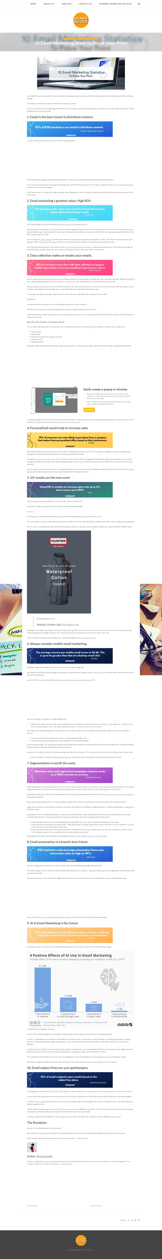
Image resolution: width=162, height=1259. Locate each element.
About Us (49, 4)
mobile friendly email (42, 741)
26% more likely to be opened (66, 1109)
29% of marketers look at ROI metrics (78, 247)
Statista (52, 1029)
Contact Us (85, 4)
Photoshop (84, 638)
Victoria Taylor (44, 1156)
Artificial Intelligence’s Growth (102, 1057)
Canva (94, 638)
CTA (84, 315)
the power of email (68, 224)
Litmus (102, 672)
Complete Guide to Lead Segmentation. (94, 836)
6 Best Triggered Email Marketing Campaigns (56, 917)
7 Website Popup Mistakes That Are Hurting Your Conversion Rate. (57, 422)
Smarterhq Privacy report (46, 459)
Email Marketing (70, 38)
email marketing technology (124, 185)
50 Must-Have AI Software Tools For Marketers (101, 1062)
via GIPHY (30, 511)
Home (33, 4)
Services (66, 4)
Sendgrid (42, 1102)
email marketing (46, 240)
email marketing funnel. (81, 832)
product (77, 315)
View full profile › (67, 1164)
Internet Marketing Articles (115, 4)
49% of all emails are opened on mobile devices (75, 680)
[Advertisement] (81, 161)
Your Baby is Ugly (58, 624)
